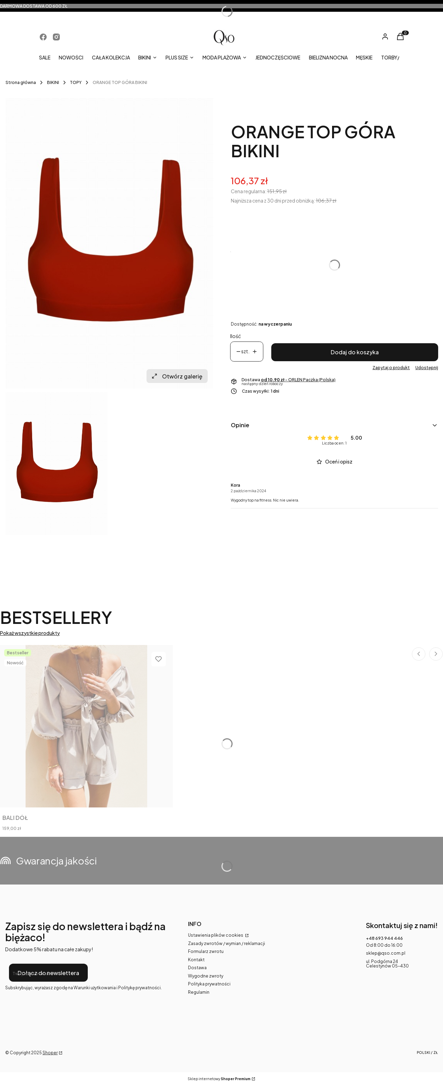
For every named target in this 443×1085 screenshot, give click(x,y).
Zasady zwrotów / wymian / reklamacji (226, 943)
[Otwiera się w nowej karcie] (43, 37)
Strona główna (21, 82)
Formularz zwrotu (206, 951)
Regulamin (198, 992)
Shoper (50, 1052)
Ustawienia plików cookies (216, 935)
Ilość (235, 336)
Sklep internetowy (219, 1079)
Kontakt (196, 959)
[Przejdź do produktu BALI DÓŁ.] (86, 726)
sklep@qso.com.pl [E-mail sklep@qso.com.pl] (385, 953)
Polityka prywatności (209, 984)
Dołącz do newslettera (48, 972)
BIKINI (53, 82)
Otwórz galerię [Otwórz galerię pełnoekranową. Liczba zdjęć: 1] (177, 376)
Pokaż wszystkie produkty (30, 633)
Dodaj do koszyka (355, 352)
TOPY (76, 82)
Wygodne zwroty (205, 976)
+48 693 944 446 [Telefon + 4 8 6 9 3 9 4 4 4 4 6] (384, 938)
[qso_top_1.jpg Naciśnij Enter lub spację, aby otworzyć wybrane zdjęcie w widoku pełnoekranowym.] (109, 243)
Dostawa (197, 967)
